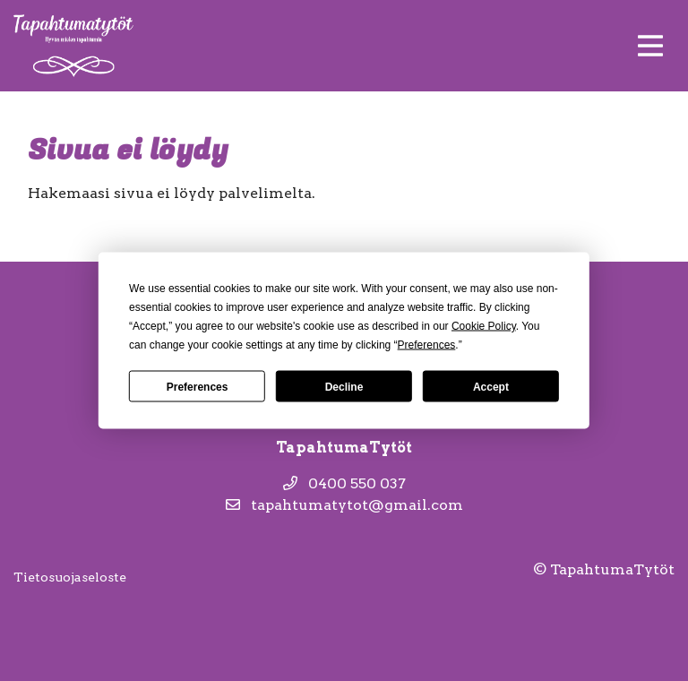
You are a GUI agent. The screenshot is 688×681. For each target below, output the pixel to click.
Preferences (197, 386)
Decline (344, 386)
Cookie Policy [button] (484, 326)
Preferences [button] (427, 345)
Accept (491, 386)
